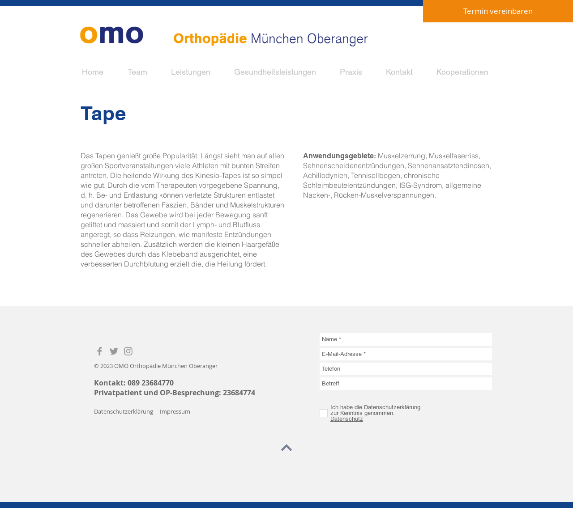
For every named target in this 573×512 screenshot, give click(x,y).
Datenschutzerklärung (123, 411)
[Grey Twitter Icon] (114, 351)
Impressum (175, 411)
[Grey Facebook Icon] (99, 351)
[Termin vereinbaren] (498, 11)
